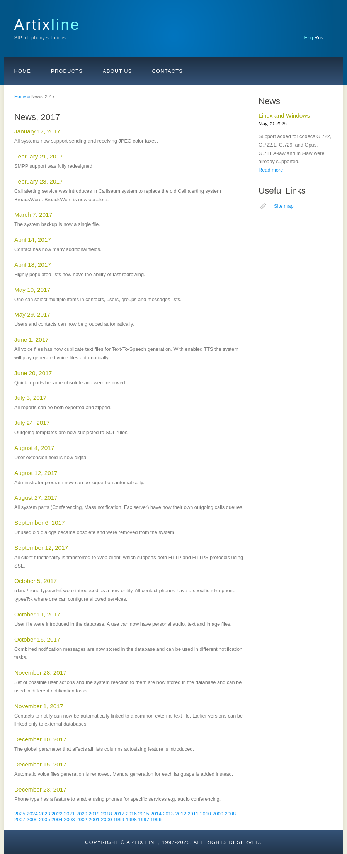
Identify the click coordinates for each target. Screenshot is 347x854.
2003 (69, 819)
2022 (56, 814)
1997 (143, 819)
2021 (69, 814)
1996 (155, 819)
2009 (218, 814)
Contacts (167, 71)
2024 (32, 814)
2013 (168, 814)
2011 (192, 814)
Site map (284, 206)
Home (22, 71)
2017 (118, 814)
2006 (32, 819)
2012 (180, 814)
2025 (19, 814)
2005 (44, 819)
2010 (205, 814)
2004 (56, 819)
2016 (131, 814)
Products (67, 71)
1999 (118, 819)
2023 (44, 814)
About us (117, 71)
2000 (106, 819)
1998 (131, 819)
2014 (155, 814)
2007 (19, 819)
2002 (81, 819)
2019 (93, 814)
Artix (47, 24)
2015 (143, 814)
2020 (81, 814)
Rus (319, 37)
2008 (230, 814)
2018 (106, 814)
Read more (271, 170)
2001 (93, 819)
